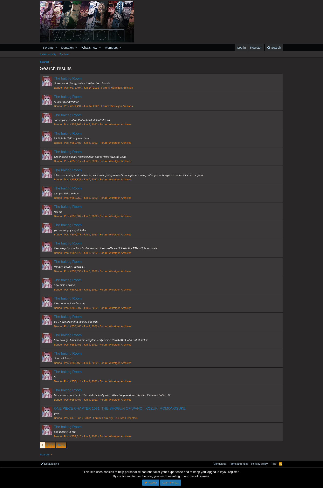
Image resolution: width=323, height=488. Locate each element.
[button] (56, 47)
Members (111, 47)
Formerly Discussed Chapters (120, 418)
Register (64, 54)
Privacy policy (259, 463)
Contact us (219, 463)
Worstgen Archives (122, 87)
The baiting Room (68, 78)
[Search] (274, 47)
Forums (48, 47)
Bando (58, 87)
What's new (89, 47)
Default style (50, 463)
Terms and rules (238, 463)
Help (273, 463)
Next (60, 445)
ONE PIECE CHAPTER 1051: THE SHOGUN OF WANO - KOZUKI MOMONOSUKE (120, 408)
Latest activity (48, 54)
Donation (67, 47)
